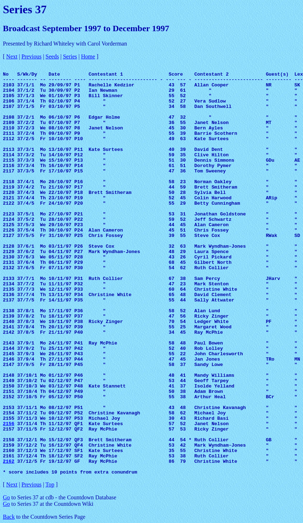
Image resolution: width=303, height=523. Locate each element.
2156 (8, 424)
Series (70, 56)
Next (11, 56)
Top (50, 484)
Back (9, 517)
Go (6, 497)
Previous (32, 56)
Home (88, 56)
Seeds (52, 56)
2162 (8, 461)
